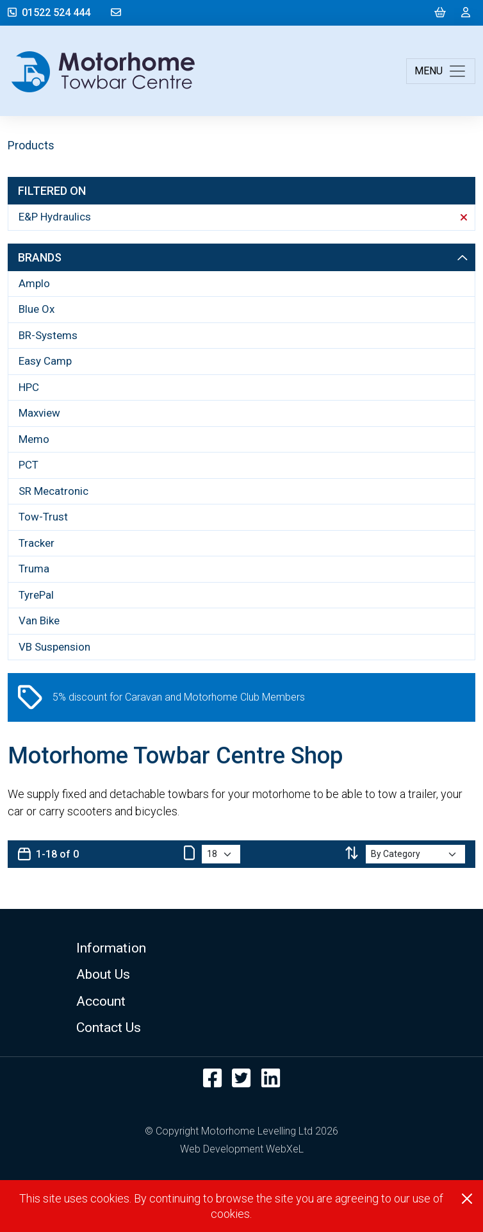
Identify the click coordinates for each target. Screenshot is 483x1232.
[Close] (467, 1199)
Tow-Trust (43, 516)
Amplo (34, 283)
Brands (243, 257)
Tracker (36, 543)
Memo (34, 439)
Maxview (39, 412)
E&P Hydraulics (243, 216)
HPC (29, 387)
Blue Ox (36, 309)
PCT (28, 464)
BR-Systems (48, 335)
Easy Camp (45, 360)
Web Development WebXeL (242, 1149)
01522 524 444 (49, 12)
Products (31, 145)
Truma (34, 568)
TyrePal (36, 594)
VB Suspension (54, 646)
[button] (241, 948)
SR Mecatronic (53, 491)
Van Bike (39, 620)
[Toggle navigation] (440, 71)
